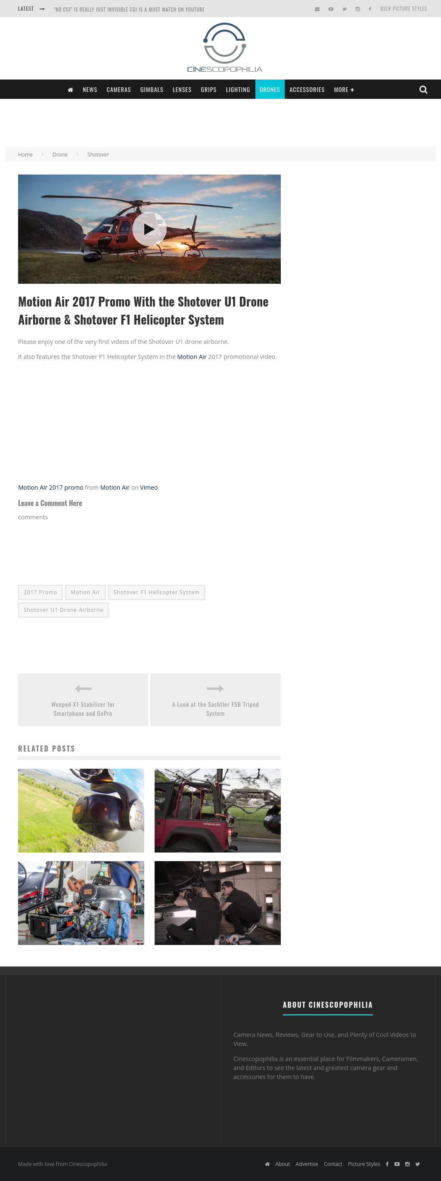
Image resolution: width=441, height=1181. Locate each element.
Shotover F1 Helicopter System (157, 592)
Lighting (238, 89)
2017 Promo (40, 592)
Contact (333, 1164)
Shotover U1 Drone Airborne (63, 610)
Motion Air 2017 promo (51, 487)
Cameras (119, 89)
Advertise (306, 1164)
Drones (270, 89)
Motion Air (191, 357)
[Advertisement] (220, 121)
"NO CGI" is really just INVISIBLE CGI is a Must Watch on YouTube (129, 9)
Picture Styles (364, 1164)
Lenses (182, 89)
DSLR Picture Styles (403, 8)
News (90, 89)
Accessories (307, 89)
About (283, 1164)
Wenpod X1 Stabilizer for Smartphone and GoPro (83, 708)
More (341, 89)
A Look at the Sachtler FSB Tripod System (215, 708)
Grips (209, 89)
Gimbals (152, 89)
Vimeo (149, 487)
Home (25, 154)
